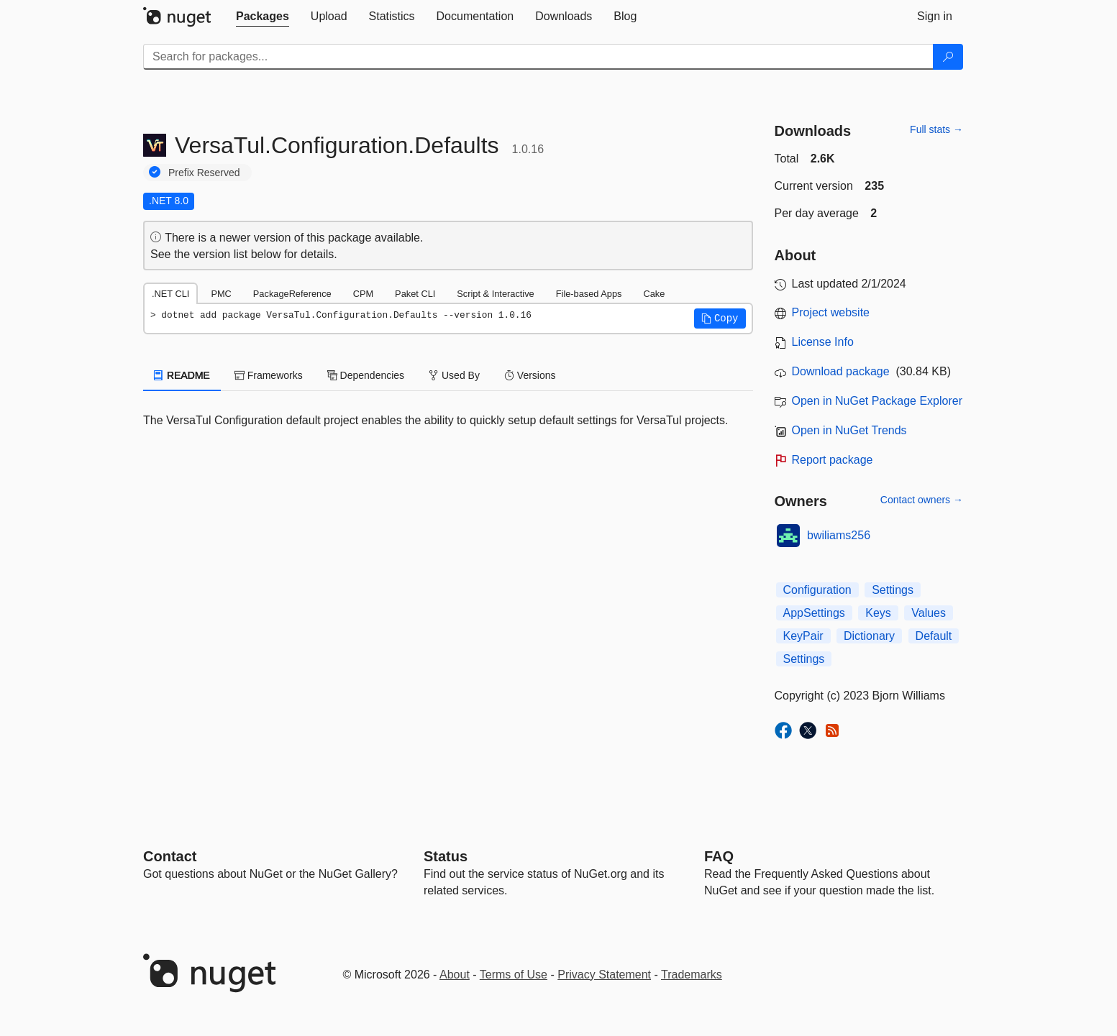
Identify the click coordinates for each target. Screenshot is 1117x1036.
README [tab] (182, 375)
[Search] (948, 57)
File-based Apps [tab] (589, 293)
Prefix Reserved (204, 172)
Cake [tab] (654, 293)
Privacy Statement (604, 974)
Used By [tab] (454, 375)
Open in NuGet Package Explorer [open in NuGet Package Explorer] (877, 401)
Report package (832, 460)
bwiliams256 (838, 535)
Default (934, 636)
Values (928, 613)
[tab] (262, 16)
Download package (841, 371)
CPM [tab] (363, 293)
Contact (169, 856)
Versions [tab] (530, 375)
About (454, 974)
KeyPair (803, 636)
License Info (823, 342)
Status (446, 856)
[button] (720, 318)
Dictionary (869, 636)
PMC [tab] (221, 293)
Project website (831, 312)
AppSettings (814, 613)
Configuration (817, 590)
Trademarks (691, 974)
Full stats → (936, 129)
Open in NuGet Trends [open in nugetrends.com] (849, 430)
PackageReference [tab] (292, 293)
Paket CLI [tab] (415, 293)
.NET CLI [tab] (170, 293)
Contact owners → (921, 499)
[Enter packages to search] (538, 57)
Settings (892, 590)
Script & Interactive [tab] (495, 293)
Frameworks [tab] (268, 375)
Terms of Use (513, 974)
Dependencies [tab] (365, 375)
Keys (878, 613)
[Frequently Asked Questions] (719, 856)
